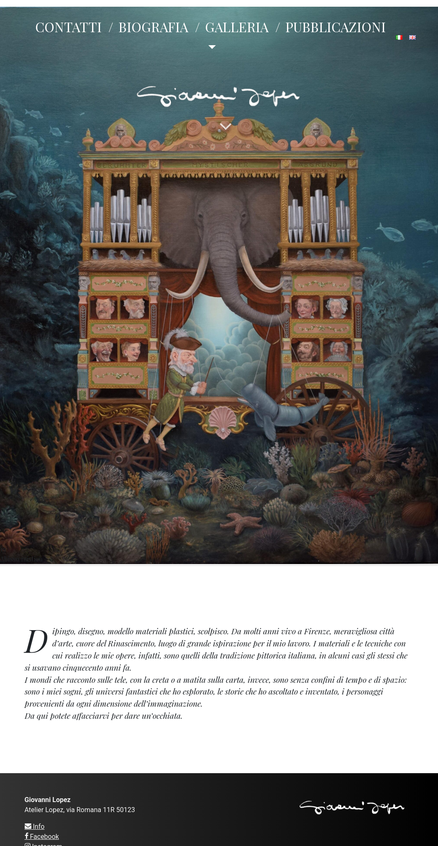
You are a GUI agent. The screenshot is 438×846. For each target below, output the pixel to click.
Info (35, 827)
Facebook (42, 837)
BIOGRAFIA (153, 27)
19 (219, 285)
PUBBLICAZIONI (335, 27)
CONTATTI (68, 27)
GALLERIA (237, 27)
